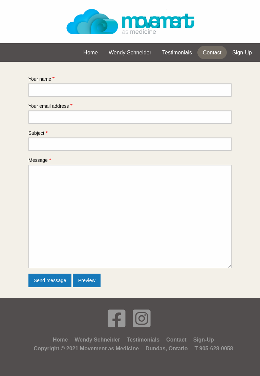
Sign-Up (203, 340)
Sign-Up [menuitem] (242, 52)
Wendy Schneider (97, 340)
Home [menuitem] (90, 52)
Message (38, 160)
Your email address (48, 106)
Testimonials (143, 340)
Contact (176, 340)
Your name (39, 79)
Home (60, 340)
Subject (36, 133)
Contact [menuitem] (212, 52)
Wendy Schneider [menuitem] (130, 52)
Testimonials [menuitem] (177, 52)
